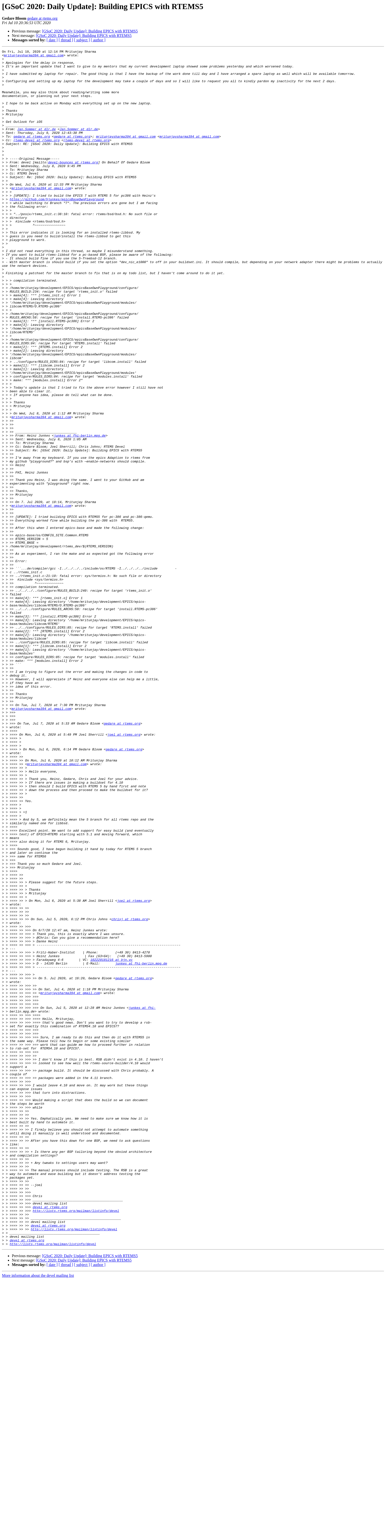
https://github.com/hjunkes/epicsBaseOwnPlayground (57, 229)
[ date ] (52, 40)
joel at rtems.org (124, 872)
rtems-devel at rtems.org (37, 158)
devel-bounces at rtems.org (73, 185)
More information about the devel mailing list (38, 1515)
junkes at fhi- (142, 1199)
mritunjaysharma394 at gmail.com (34, 56)
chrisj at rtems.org (130, 1093)
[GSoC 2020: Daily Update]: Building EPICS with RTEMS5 (90, 31)
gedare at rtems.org (42, 18)
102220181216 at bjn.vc (111, 1142)
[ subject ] (82, 40)
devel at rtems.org (50, 1439)
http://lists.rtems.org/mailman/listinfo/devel (76, 1443)
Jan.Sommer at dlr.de (36, 145)
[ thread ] (66, 40)
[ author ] (98, 40)
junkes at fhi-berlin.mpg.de (80, 513)
